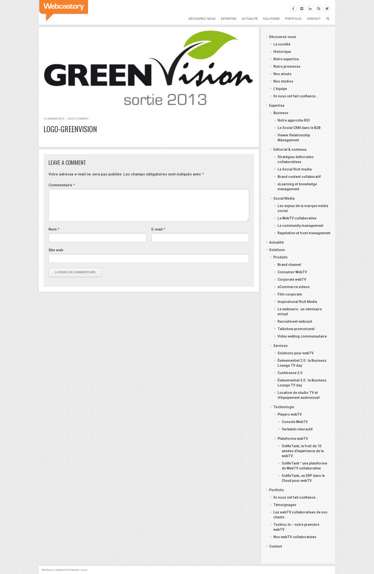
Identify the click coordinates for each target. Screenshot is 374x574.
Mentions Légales (53, 570)
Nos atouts (282, 74)
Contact (314, 19)
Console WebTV (295, 422)
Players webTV (290, 414)
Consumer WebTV (292, 272)
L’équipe (280, 89)
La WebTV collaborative (297, 218)
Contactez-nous (77, 570)
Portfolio (293, 19)
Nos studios (283, 81)
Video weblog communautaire (302, 336)
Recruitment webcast (295, 321)
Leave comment (78, 118)
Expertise (228, 19)
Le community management (300, 226)
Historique (282, 52)
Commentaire (61, 185)
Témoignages (284, 505)
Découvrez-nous (202, 19)
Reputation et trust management (304, 233)
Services (280, 346)
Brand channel (289, 265)
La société (281, 44)
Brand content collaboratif (299, 177)
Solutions (271, 19)
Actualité (250, 19)
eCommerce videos (294, 287)
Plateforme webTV (293, 439)
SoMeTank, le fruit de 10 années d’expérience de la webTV (303, 451)
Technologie (283, 407)
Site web (55, 250)
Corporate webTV (292, 279)
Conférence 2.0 (290, 373)
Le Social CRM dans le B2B (299, 128)
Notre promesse (286, 66)
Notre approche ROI (294, 120)
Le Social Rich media (295, 169)
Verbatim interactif (297, 429)
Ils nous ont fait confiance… (295, 96)
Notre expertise (286, 59)
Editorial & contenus (290, 149)
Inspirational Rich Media (297, 302)
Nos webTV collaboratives (294, 537)
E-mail (158, 229)
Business (280, 113)
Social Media (284, 198)
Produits (280, 257)
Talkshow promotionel (296, 329)
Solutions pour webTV (296, 353)
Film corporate (290, 294)
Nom (53, 229)
